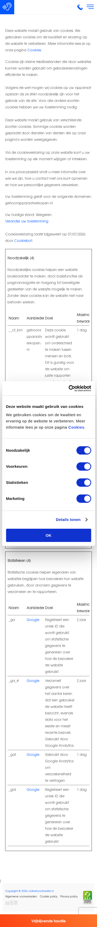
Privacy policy (69, 896)
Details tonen (68, 519)
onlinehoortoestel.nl (41, 891)
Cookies (76, 427)
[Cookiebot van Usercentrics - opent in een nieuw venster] (69, 388)
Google (33, 619)
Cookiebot (23, 240)
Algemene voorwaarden (21, 896)
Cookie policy (48, 896)
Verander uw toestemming (26, 221)
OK (48, 535)
